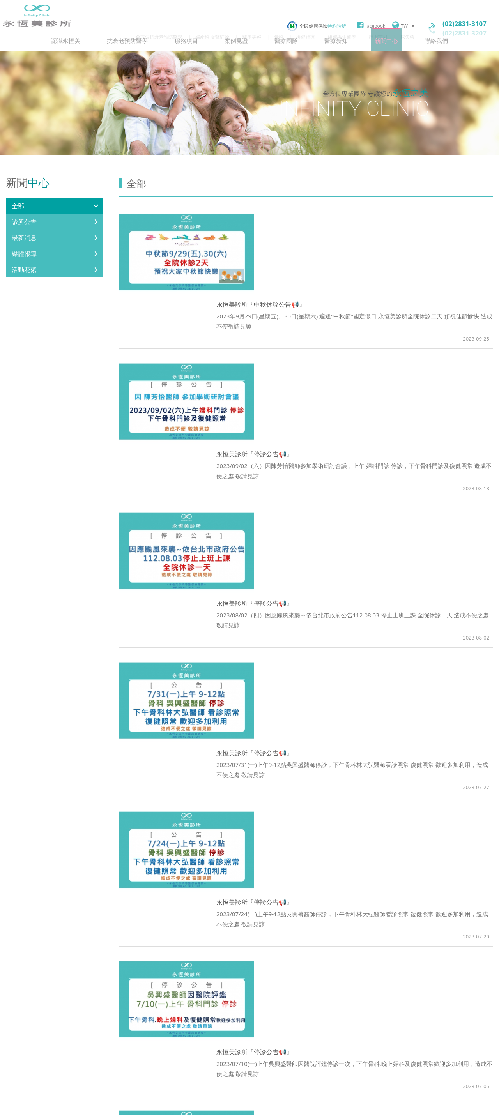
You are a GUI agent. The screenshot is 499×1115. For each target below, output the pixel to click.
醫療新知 (330, 61)
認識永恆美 (79, 61)
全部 (18, 227)
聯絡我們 (422, 61)
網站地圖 (212, 1104)
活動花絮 (24, 291)
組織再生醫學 (342, 37)
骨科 (278, 37)
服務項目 (192, 61)
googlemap (194, 1067)
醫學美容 (251, 37)
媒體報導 (24, 275)
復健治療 (305, 37)
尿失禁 (407, 37)
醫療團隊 (284, 61)
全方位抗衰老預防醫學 (159, 37)
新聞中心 (376, 61)
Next (358, 986)
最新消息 (24, 259)
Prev (253, 986)
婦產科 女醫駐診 (212, 37)
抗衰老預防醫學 (137, 61)
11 (345, 986)
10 (332, 986)
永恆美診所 (37, 25)
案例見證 (238, 61)
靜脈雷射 (378, 37)
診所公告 (24, 243)
